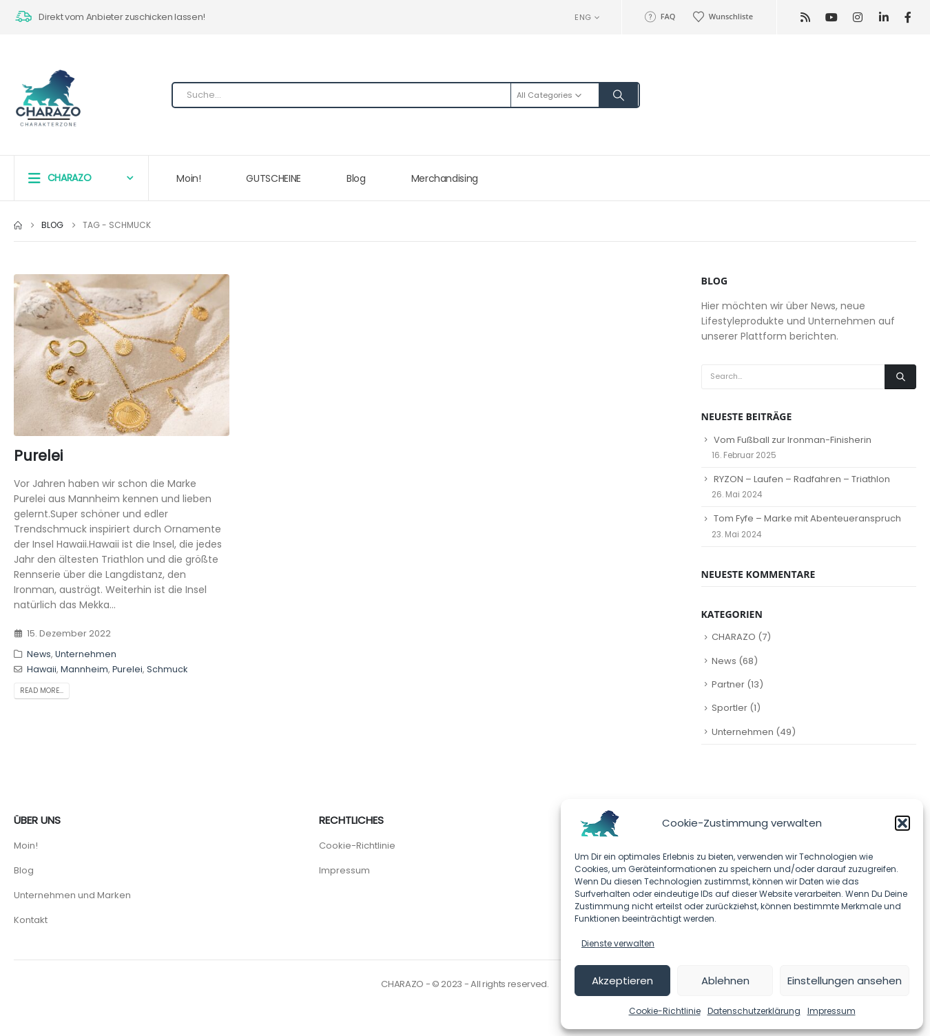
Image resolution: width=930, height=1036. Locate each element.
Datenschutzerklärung (753, 1011)
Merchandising (444, 178)
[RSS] (805, 17)
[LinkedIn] (883, 17)
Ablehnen (725, 980)
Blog (356, 178)
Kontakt (31, 919)
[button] (902, 823)
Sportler (729, 707)
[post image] (121, 354)
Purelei (38, 456)
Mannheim (84, 669)
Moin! (188, 178)
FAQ (659, 16)
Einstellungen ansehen (844, 980)
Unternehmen (85, 654)
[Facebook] (907, 17)
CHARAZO (734, 636)
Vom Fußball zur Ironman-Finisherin (792, 439)
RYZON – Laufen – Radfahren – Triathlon (802, 479)
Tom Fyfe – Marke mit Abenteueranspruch (807, 518)
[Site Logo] (48, 98)
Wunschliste (722, 16)
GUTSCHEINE (273, 178)
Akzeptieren (622, 980)
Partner (728, 684)
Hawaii (41, 669)
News (39, 654)
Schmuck (167, 669)
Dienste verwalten (617, 943)
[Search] (618, 95)
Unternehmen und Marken (72, 895)
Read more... (41, 690)
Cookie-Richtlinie (665, 1011)
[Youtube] (831, 17)
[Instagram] (857, 17)
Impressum (831, 1011)
